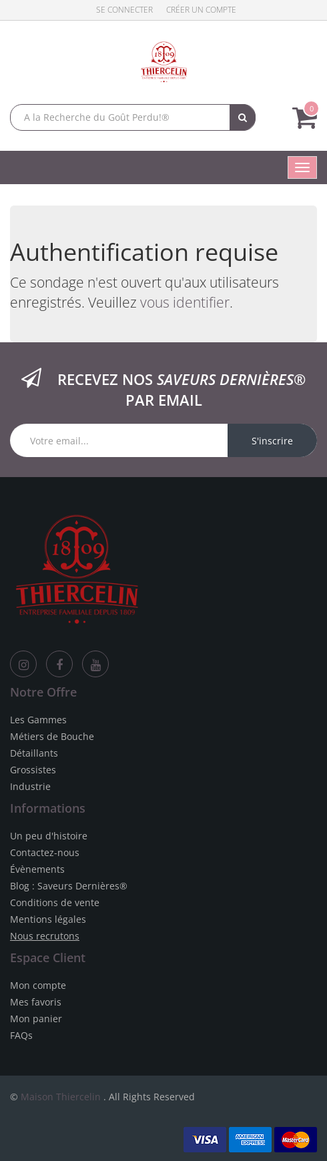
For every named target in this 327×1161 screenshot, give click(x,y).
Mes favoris (35, 1002)
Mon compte (38, 985)
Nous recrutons (44, 935)
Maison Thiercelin (61, 1096)
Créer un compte (201, 9)
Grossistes (33, 769)
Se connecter (124, 9)
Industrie (30, 786)
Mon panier (36, 1018)
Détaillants (34, 753)
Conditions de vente (54, 902)
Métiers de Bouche (52, 736)
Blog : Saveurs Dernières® (68, 885)
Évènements (37, 869)
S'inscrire (272, 440)
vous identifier (185, 302)
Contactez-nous (44, 852)
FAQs (21, 1035)
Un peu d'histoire (48, 835)
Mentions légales (48, 919)
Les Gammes (38, 719)
